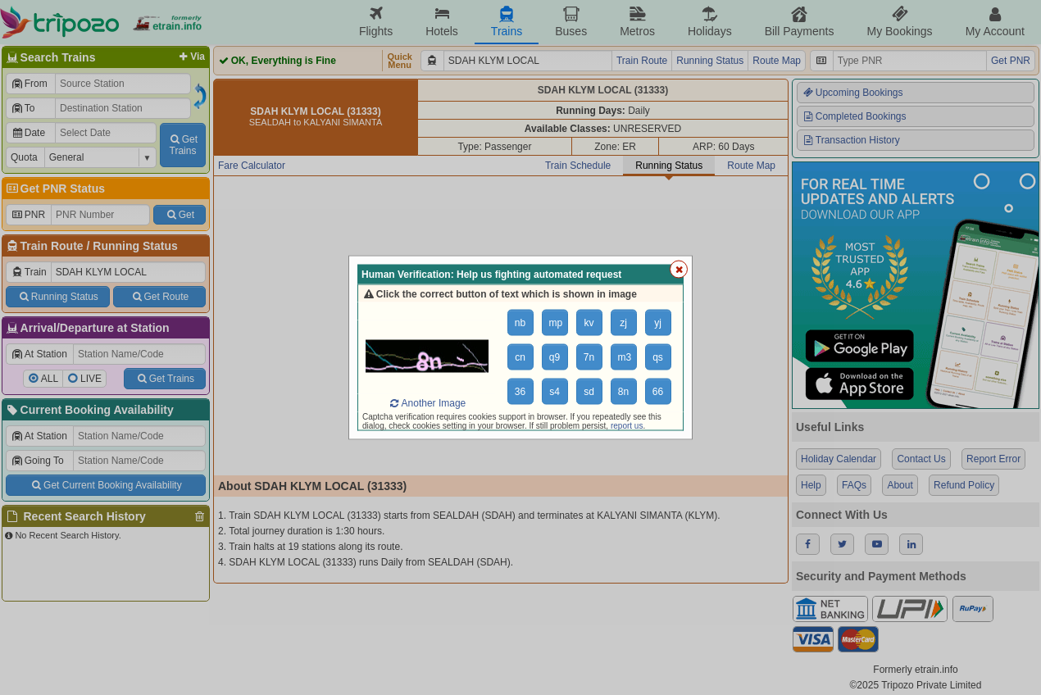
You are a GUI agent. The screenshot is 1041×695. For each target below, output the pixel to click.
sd (589, 391)
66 (657, 391)
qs (657, 357)
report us (627, 425)
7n (589, 357)
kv (589, 323)
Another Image (427, 403)
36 (520, 391)
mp (556, 323)
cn (520, 357)
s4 (554, 391)
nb (520, 323)
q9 (554, 357)
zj (623, 323)
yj (657, 323)
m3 (625, 357)
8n (623, 391)
